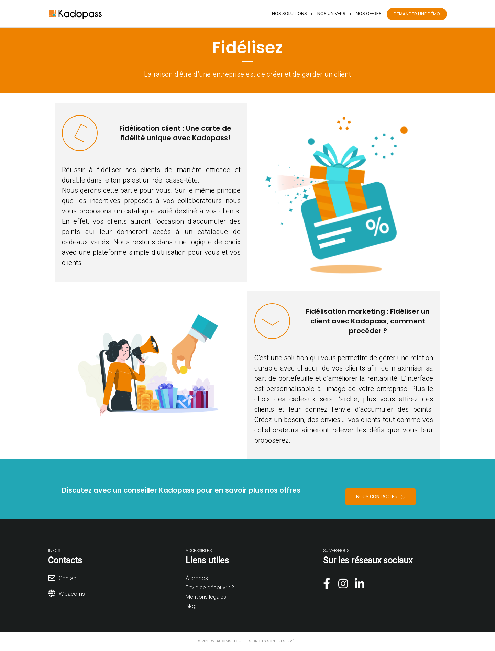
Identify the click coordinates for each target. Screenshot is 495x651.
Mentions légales (206, 597)
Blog (191, 606)
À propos (197, 578)
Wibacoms (72, 594)
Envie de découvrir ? (210, 587)
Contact (68, 578)
